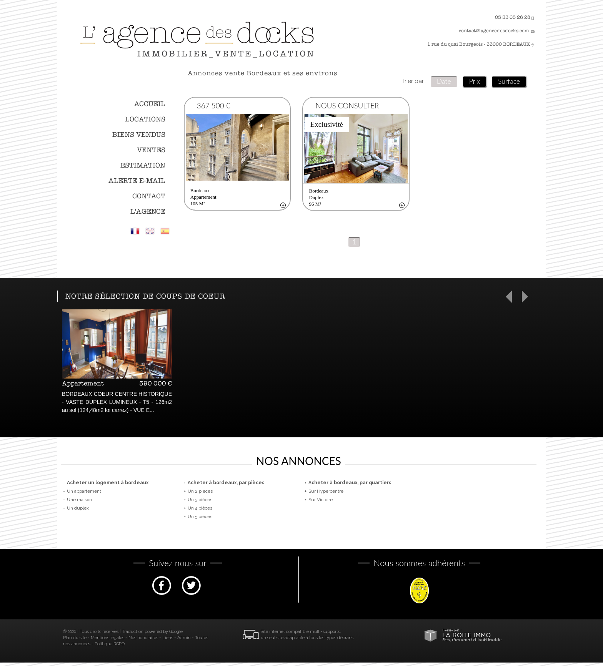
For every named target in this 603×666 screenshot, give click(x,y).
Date (444, 81)
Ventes (151, 150)
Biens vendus (138, 135)
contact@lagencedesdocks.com (494, 30)
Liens (167, 641)
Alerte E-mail (136, 181)
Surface (509, 81)
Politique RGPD (110, 647)
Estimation (142, 165)
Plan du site (75, 641)
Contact (148, 196)
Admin (184, 641)
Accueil (149, 104)
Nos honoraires (143, 641)
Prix (474, 81)
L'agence (147, 212)
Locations (145, 119)
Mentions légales (107, 641)
